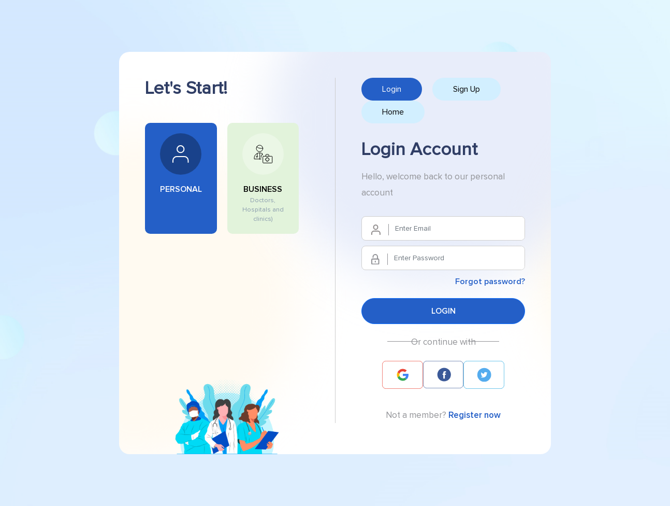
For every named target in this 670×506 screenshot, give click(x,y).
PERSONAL (181, 163)
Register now (474, 415)
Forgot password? (490, 281)
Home (393, 112)
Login (391, 89)
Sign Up (466, 89)
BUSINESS (263, 178)
